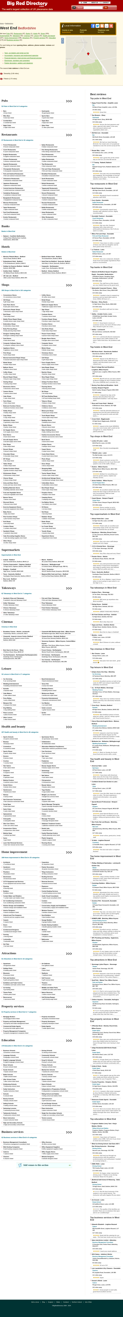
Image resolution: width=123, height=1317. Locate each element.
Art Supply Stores (9, 430)
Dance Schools (47, 1084)
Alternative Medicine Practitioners (53, 746)
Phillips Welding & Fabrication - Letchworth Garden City (106, 864)
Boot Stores (7, 435)
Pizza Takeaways (47, 603)
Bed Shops (6, 314)
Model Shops (7, 362)
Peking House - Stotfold (99, 604)
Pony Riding (7, 698)
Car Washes (46, 703)
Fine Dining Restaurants (50, 149)
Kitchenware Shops (9, 473)
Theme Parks (7, 992)
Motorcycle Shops (48, 410)
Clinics (44, 814)
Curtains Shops (8, 526)
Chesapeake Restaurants (11, 169)
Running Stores (47, 843)
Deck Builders (46, 915)
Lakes (44, 968)
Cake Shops (7, 396)
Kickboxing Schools (10, 1084)
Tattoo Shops (7, 463)
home (85, 2)
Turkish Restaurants (48, 198)
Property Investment (48, 1016)
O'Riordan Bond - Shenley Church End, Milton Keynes (104, 1027)
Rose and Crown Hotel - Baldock (102, 403)
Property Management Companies (14, 1031)
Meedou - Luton (97, 635)
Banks (28, 33)
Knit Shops (7, 521)
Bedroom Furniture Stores (12, 406)
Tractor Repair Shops (49, 473)
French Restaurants (9, 145)
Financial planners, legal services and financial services (23, 58)
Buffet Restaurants (48, 207)
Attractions (26, 38)
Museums (6, 973)
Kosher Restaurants (10, 217)
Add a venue (35, 1302)
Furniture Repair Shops (49, 319)
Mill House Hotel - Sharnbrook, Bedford (105, 351)
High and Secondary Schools (12, 1123)
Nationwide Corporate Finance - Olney (104, 288)
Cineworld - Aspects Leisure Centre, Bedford (18, 636)
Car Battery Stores (48, 502)
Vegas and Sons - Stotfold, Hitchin (103, 625)
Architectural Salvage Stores (51, 478)
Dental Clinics (7, 785)
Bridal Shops (46, 300)
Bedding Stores (47, 420)
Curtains (44, 901)
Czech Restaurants (9, 149)
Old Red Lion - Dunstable (100, 133)
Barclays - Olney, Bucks (99, 302)
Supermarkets (4, 36)
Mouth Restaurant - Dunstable (101, 188)
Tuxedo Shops (46, 531)
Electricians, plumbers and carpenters (17, 60)
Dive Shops (7, 444)
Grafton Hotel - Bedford (11, 271)
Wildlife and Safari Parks (50, 987)
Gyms (5, 838)
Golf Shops (45, 358)
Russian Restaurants (48, 202)
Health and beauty (49, 36)
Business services (13, 40)
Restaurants (18, 33)
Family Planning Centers (50, 833)
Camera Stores (8, 391)
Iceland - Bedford (9, 559)
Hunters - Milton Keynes (100, 467)
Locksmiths (7, 939)
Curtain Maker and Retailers (12, 896)
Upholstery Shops (9, 420)
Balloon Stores (8, 367)
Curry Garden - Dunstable (100, 200)
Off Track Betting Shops (49, 396)
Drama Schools (47, 1079)
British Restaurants (48, 183)
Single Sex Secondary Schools (52, 1113)
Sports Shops (7, 751)
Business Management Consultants (15, 1142)
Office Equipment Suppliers (51, 1147)
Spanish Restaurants (10, 164)
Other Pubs (45, 125)
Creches (6, 761)
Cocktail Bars (7, 120)
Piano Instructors (47, 1108)
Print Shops (7, 353)
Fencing (6, 934)
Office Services (47, 1142)
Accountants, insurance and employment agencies (21, 55)
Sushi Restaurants (48, 178)
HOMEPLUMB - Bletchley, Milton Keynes (105, 918)
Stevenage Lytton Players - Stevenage (104, 964)
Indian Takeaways (9, 603)
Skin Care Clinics (9, 823)
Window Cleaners (47, 910)
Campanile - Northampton (50, 266)
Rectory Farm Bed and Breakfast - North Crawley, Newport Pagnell (105, 386)
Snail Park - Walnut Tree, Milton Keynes (105, 980)
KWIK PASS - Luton (98, 1164)
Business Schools (9, 1050)
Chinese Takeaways (9, 608)
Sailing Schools (8, 1103)
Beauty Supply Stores (49, 766)
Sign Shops (45, 309)
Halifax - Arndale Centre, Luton (102, 314)
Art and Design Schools (49, 1103)
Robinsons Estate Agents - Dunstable (104, 1099)
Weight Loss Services (49, 794)
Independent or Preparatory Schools (54, 1089)
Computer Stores (47, 343)
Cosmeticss (7, 746)
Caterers (6, 1152)
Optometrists (7, 814)
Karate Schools (8, 1070)
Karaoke (6, 688)
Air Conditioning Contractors (12, 901)
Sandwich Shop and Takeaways (13, 598)
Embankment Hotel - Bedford (12, 261)
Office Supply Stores (48, 1152)
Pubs (8, 33)
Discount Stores (8, 502)
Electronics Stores (9, 386)
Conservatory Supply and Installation (54, 905)
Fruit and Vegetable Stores (12, 492)
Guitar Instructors (9, 1089)
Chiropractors (46, 780)
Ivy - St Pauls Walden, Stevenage (102, 687)
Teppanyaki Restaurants (50, 188)
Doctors (6, 756)
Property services (39, 38)
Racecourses (7, 997)
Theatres (44, 983)
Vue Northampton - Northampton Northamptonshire (20, 655)
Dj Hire (44, 712)
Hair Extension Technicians (12, 799)
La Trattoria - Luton (98, 249)
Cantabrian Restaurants (11, 193)
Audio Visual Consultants (50, 896)
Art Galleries (46, 963)
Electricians (7, 876)
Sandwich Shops (8, 531)
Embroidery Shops (9, 324)
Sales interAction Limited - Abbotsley (104, 1240)
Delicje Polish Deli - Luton (100, 518)
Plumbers (6, 872)
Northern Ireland (77, 1302)
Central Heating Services (50, 891)
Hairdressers (7, 790)
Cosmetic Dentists (48, 809)
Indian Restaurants (48, 159)
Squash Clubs (46, 799)
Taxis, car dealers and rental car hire (16, 53)
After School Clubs (9, 1079)
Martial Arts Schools (48, 1070)
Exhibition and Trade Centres (12, 983)
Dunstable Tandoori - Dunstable (102, 216)
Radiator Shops (47, 516)
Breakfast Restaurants (49, 174)
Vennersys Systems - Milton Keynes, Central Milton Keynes (58, 642)
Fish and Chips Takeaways (50, 598)
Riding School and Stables (50, 1094)
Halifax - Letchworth (98, 329)
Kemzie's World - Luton (99, 1280)
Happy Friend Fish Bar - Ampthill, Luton (105, 103)
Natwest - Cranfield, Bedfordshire (14, 236)
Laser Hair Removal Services (12, 843)
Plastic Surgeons (47, 838)
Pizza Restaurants (47, 154)
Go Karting (6, 987)
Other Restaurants (48, 217)
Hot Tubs (6, 944)
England (50, 1302)
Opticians (6, 775)
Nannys (5, 794)
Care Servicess (47, 751)
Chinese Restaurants (10, 159)
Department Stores (48, 536)
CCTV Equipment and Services (13, 881)
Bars (4, 111)
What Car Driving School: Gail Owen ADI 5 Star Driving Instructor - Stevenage (105, 1145)
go (106, 7)
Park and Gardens (9, 978)
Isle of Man (88, 1302)
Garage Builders (47, 920)
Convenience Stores (10, 295)
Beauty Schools (8, 1098)
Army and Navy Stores (10, 483)
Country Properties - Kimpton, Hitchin (104, 1082)
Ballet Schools (8, 1074)
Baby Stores (7, 512)
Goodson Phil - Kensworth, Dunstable (104, 901)
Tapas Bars (45, 120)
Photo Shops (46, 459)
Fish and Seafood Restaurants (13, 174)
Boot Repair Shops (48, 488)
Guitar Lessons (47, 708)
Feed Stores (7, 338)
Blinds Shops (46, 348)
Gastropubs (45, 111)
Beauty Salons (46, 785)
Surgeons (6, 770)
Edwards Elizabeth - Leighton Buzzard (104, 1224)
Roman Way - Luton (98, 150)
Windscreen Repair (48, 693)
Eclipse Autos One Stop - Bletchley (103, 672)
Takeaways (16, 36)
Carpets (5, 920)
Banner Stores (8, 497)
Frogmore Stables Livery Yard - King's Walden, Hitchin (104, 1125)
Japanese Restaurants (10, 183)
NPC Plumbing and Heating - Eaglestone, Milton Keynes (105, 939)
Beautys (6, 741)
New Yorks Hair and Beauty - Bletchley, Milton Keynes (104, 823)
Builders (6, 891)
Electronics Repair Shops (11, 309)
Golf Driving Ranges (48, 997)
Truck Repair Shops (48, 415)
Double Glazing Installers (50, 925)
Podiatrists (45, 761)
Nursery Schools (47, 1074)
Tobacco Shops (47, 401)
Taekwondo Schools (10, 1113)
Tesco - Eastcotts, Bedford (12, 574)
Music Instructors (9, 1118)
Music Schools (8, 1065)
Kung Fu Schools (47, 1060)
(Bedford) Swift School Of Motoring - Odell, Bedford (106, 1181)
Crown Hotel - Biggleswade (101, 419)
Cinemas (27, 36)
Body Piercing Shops (10, 329)
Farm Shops (7, 401)
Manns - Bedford (47, 559)
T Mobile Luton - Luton (99, 453)
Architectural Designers (11, 929)
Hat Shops (45, 512)
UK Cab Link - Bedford (10, 276)
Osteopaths (7, 819)
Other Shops (7, 541)
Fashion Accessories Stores (51, 435)
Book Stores (46, 439)
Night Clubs (7, 125)
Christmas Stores (47, 353)
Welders (44, 929)
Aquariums (6, 963)
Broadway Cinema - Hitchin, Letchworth (16, 631)
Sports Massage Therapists (51, 804)
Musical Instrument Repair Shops (14, 358)
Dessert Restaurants (48, 193)
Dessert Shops (8, 449)
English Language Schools (12, 1060)
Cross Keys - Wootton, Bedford (102, 705)
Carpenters (45, 862)
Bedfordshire (9, 23)
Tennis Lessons (47, 1118)
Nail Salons (45, 775)
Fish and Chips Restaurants (51, 169)
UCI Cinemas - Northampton (51, 655)
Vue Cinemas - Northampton (51, 659)
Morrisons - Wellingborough (51, 564)
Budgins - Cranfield (9, 569)
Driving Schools (47, 1050)
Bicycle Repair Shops (10, 377)
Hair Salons (7, 766)
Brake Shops (46, 521)
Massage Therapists (48, 819)
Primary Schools (47, 1065)
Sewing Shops (8, 382)
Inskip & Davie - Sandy (99, 1066)
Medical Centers (8, 780)
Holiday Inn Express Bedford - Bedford (16, 266)
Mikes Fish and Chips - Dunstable (103, 234)
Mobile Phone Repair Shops (12, 319)
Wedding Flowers (47, 688)
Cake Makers (7, 693)
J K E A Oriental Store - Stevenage (103, 546)
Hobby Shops (7, 410)
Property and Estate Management (14, 1021)
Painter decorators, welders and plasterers (18, 63)
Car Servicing (7, 679)
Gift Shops (6, 300)
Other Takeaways (9, 612)
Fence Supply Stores (48, 362)
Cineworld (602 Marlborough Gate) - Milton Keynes (58, 631)
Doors (5, 925)
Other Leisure (7, 717)
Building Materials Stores (11, 488)
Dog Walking (7, 708)
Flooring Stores (47, 386)
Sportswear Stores (48, 737)
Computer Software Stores (12, 343)
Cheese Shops (8, 478)
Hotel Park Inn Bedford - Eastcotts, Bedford (56, 261)
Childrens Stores (47, 406)
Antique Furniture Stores (50, 382)
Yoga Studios (46, 790)
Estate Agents (46, 1026)
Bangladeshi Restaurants (11, 198)
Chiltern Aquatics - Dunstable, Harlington (105, 999)
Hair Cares (45, 756)
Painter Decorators (48, 867)
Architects (6, 862)
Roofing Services (47, 876)
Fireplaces (45, 934)
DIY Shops (6, 459)
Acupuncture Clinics (10, 828)
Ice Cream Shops (47, 526)
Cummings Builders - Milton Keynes (103, 883)
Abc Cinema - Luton (98, 653)
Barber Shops (7, 425)
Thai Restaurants (47, 164)
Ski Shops (45, 391)
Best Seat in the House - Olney (13, 650)
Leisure (36, 36)
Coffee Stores (46, 295)
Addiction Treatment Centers (51, 823)
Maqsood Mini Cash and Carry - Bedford (55, 574)
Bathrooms (45, 939)
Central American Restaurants (13, 188)
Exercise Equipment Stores (12, 507)
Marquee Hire (7, 703)
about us (94, 2)
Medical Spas (7, 833)
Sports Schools (8, 737)
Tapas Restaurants (9, 207)
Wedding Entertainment (11, 684)
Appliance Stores (9, 348)
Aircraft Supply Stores (10, 439)
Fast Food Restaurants (10, 212)
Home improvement (11, 38)
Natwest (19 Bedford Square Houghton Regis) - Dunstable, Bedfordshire (104, 273)
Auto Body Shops (47, 329)
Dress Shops (46, 463)
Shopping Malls (47, 468)
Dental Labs (45, 828)
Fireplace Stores (47, 492)
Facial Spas (7, 804)
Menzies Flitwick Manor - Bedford (14, 256)
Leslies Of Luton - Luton (100, 441)
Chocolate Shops (9, 454)
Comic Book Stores (48, 454)
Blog (43, 1302)
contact (106, 2)
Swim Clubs (7, 809)
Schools (6, 1094)
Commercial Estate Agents (12, 1026)
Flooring (6, 886)
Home (2, 23)
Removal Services (47, 881)
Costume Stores (47, 314)
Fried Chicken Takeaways (50, 608)
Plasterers (45, 886)
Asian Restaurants (48, 212)
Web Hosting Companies (11, 1147)
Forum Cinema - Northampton (51, 650)
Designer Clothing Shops (11, 333)
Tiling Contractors (48, 872)
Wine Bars (6, 116)
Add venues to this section (35, 1165)
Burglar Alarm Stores (49, 338)
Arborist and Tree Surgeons (12, 915)
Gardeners (6, 867)
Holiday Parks (7, 968)
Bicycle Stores (46, 425)
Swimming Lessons (9, 1108)
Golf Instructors (47, 1098)
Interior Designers (9, 910)
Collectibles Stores (48, 483)
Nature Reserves (47, 992)
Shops (43, 33)
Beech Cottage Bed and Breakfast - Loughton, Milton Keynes (103, 368)
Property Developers (48, 1021)
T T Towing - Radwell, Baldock (102, 162)
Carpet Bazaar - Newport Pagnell (102, 498)
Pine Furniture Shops (10, 516)
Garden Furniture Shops (11, 468)
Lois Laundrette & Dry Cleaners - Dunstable (106, 1268)
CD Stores (45, 507)
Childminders (46, 741)
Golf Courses (46, 978)
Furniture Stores (47, 324)
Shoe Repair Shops (48, 377)
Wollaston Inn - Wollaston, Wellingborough (106, 741)
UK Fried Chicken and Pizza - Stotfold (104, 614)
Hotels (35, 33)
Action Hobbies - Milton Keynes (102, 480)
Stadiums (45, 973)
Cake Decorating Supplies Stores (14, 536)
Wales (58, 1302)
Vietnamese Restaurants (11, 178)
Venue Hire (45, 684)
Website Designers (48, 1156)
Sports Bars (45, 116)
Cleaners (6, 1156)
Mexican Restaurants (10, 202)
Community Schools (48, 1055)
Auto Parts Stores (9, 305)
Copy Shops (7, 415)
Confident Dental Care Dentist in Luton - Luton (105, 783)
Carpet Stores (46, 449)
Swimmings (45, 770)
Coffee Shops (7, 372)
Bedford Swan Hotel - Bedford (51, 256)
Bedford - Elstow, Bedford (50, 271)
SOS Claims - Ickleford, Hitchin (102, 1254)
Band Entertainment (48, 679)
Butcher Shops (46, 372)
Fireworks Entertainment (50, 698)
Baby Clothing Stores (49, 430)
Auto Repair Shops (48, 367)
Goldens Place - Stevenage (101, 592)
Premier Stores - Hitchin (99, 556)
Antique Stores (46, 444)
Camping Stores (47, 497)
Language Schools (9, 1055)
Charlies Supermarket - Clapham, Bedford (17, 564)
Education (52, 38)
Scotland (66, 1302)
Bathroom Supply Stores (50, 305)
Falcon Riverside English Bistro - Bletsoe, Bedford (105, 722)
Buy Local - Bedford (10, 579)
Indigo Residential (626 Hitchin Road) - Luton (104, 1049)
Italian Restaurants (48, 145)
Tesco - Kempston (48, 569)
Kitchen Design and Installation (13, 905)
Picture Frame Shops (49, 333)
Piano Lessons (8, 712)
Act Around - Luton (98, 1200)
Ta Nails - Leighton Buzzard (101, 840)
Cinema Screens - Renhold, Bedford (53, 636)
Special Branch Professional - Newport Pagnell (104, 803)
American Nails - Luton (99, 766)
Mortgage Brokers (9, 1016)
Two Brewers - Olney (98, 115)
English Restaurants (10, 154)
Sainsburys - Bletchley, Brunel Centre (104, 532)
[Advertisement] (61, 17)
